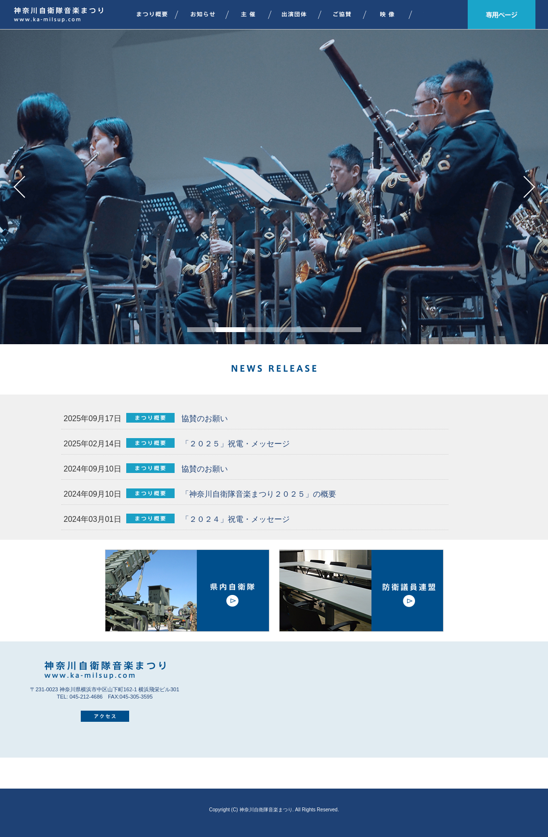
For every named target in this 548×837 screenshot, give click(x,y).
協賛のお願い (203, 418)
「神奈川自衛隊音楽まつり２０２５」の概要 (257, 494)
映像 (392, 14)
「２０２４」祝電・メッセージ (234, 519)
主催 (253, 14)
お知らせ (207, 14)
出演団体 (299, 14)
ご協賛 (347, 14)
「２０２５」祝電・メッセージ (234, 444)
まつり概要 (150, 14)
